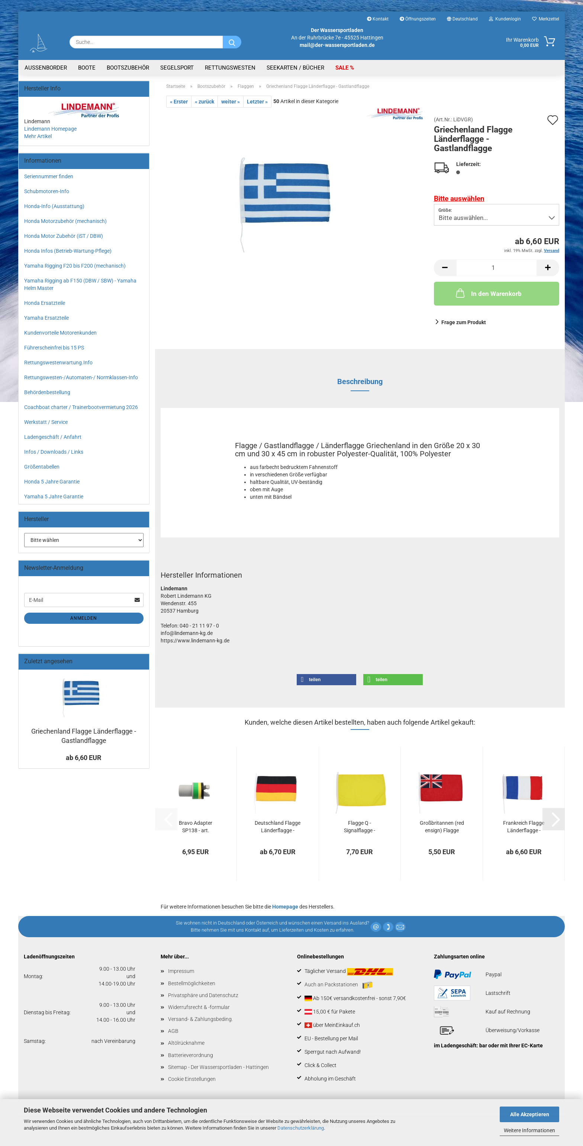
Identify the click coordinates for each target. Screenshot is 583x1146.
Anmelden (83, 618)
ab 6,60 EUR (84, 758)
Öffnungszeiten (418, 19)
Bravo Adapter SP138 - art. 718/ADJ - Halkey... (196, 827)
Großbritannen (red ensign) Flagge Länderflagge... (442, 827)
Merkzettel (545, 19)
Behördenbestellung (47, 392)
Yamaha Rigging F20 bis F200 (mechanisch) (75, 266)
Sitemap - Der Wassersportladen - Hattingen (218, 1067)
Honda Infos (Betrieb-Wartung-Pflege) (68, 251)
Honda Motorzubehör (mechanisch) (65, 221)
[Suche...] (232, 42)
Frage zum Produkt (463, 322)
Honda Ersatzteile (44, 303)
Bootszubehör (128, 67)
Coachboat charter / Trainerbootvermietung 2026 (81, 407)
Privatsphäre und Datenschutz (203, 995)
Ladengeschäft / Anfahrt (52, 437)
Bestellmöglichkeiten (191, 983)
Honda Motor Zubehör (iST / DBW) (63, 236)
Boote (87, 67)
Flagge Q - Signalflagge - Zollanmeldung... (359, 827)
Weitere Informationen (529, 1130)
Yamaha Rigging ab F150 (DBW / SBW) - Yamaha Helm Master (80, 284)
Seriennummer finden (48, 176)
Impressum (181, 971)
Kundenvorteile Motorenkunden (60, 333)
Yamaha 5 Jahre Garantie (53, 496)
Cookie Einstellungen (192, 1079)
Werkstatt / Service (46, 422)
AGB (173, 1031)
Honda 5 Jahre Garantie (52, 482)
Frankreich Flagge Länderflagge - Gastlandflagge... (523, 827)
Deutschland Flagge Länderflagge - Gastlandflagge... (277, 827)
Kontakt (378, 19)
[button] (445, 267)
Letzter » (257, 102)
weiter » (230, 102)
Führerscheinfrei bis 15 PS (54, 348)
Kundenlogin (505, 19)
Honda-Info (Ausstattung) (54, 206)
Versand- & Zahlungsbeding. (200, 1019)
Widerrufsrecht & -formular (199, 1007)
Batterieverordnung (190, 1055)
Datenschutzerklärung (300, 1128)
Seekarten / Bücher (295, 67)
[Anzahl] (496, 267)
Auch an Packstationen (339, 985)
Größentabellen (41, 467)
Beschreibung (360, 381)
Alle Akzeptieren (529, 1114)
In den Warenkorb (488, 293)
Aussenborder (46, 67)
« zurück (204, 102)
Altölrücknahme (186, 1043)
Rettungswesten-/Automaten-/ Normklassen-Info (81, 377)
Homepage (285, 907)
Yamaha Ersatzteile (46, 318)
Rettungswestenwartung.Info (58, 362)
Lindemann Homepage (50, 129)
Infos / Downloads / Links (53, 452)
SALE (342, 67)
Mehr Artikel (38, 136)
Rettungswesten (230, 67)
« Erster (179, 102)
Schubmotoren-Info (46, 191)
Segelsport (177, 67)
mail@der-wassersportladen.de (337, 45)
